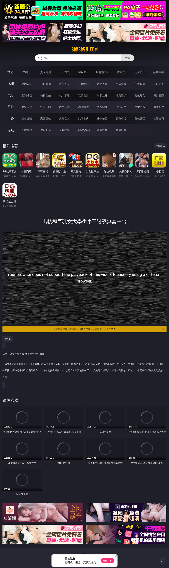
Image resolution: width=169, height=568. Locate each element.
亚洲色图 (45, 107)
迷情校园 (102, 118)
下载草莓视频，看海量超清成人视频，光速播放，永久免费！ (109, 329)
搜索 (127, 58)
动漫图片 (83, 107)
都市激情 (26, 118)
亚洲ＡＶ (26, 84)
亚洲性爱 (26, 95)
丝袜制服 (121, 84)
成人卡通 (64, 95)
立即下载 (107, 560)
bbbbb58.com (84, 49)
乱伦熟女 (140, 95)
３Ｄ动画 (83, 84)
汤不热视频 (83, 130)
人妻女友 (64, 118)
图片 (10, 107)
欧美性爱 (83, 95)
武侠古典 (83, 118)
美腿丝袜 (102, 107)
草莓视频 (64, 130)
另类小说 (121, 118)
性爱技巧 (158, 118)
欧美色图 (64, 107)
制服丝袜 (102, 95)
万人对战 (64, 72)
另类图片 (158, 107)
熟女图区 (140, 107)
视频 (10, 83)
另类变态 (158, 95)
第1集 (8, 338)
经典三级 (121, 95)
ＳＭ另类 (158, 84)
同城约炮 (26, 130)
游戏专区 (83, 72)
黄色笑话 (140, 118)
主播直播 (140, 84)
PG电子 (26, 72)
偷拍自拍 (45, 95)
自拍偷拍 (45, 84)
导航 (10, 130)
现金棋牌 (140, 72)
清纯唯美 (121, 107)
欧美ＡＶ (64, 84)
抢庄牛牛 (158, 72)
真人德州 (45, 72)
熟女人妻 (102, 84)
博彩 (10, 72)
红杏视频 (102, 130)
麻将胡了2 (102, 72)
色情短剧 (121, 130)
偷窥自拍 (26, 107)
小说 (10, 118)
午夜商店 (45, 130)
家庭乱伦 (45, 118)
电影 (10, 95)
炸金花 (121, 72)
